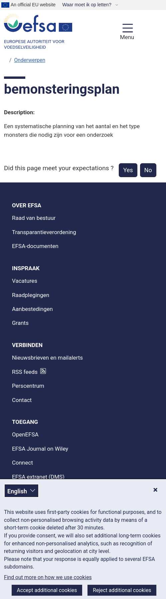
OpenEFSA (25, 434)
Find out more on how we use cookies (48, 577)
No (148, 170)
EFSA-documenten (35, 246)
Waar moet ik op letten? (87, 4)
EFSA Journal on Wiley (40, 448)
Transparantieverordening (44, 232)
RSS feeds (25, 372)
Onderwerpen (30, 60)
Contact (22, 400)
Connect (22, 462)
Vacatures (24, 280)
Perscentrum (28, 385)
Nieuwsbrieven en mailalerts (47, 357)
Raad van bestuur (34, 218)
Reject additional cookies (122, 590)
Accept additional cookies (47, 590)
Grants (20, 323)
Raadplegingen (30, 295)
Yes (128, 170)
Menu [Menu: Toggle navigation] (126, 37)
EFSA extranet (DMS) (38, 477)
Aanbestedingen (32, 309)
